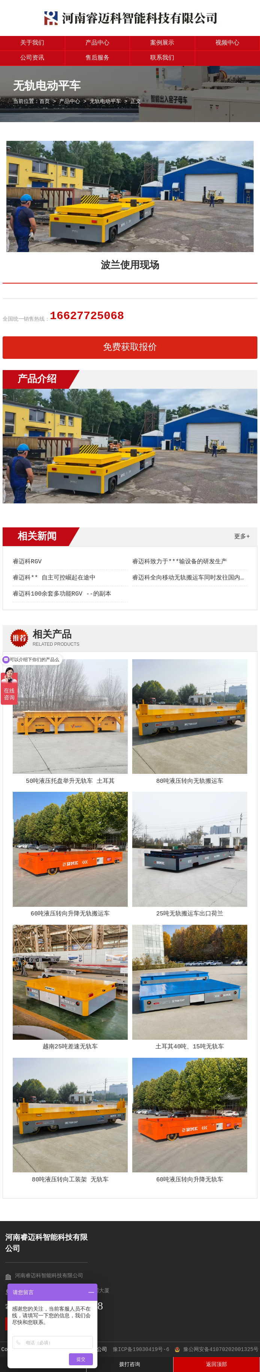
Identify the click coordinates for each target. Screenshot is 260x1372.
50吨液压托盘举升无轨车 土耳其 (70, 781)
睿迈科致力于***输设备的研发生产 (179, 561)
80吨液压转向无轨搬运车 (189, 781)
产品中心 (97, 43)
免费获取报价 (130, 347)
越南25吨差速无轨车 (70, 1047)
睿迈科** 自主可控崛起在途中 (54, 578)
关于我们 (32, 43)
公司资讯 (32, 58)
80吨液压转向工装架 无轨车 (70, 1179)
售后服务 (97, 58)
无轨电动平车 (105, 102)
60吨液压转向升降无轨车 (189, 1179)
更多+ (242, 536)
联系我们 (162, 58)
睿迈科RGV (27, 561)
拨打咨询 (129, 1365)
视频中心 (227, 43)
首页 (44, 102)
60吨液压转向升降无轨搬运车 (70, 914)
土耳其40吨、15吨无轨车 (189, 1047)
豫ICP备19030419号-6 (141, 1350)
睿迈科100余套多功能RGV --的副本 (62, 594)
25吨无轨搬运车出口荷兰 (189, 914)
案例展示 (162, 43)
